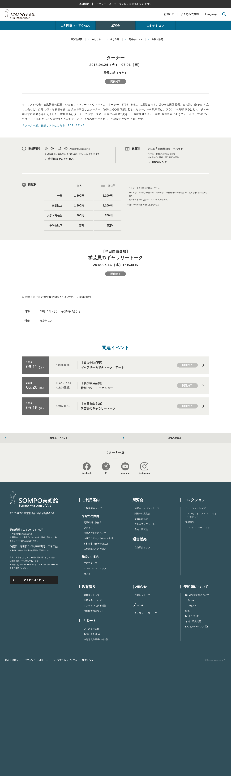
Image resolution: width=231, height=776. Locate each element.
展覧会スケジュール (144, 634)
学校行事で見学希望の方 (96, 653)
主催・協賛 (157, 114)
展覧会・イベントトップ (146, 618)
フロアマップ (90, 673)
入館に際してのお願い (95, 658)
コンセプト (191, 715)
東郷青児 (189, 632)
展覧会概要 (76, 114)
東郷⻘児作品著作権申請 (96, 749)
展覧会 (115, 25)
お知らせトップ (142, 704)
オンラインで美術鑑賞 (95, 715)
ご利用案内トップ (93, 618)
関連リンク (87, 770)
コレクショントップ (195, 618)
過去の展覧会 (141, 639)
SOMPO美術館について (197, 704)
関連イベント (135, 114)
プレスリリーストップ (145, 723)
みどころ (96, 114)
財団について (192, 726)
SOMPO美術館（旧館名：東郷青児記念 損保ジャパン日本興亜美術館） (19, 14)
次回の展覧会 (141, 628)
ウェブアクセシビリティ (65, 770)
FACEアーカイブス (196, 736)
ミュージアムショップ (95, 678)
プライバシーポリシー (36, 770)
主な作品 (114, 114)
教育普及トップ (91, 704)
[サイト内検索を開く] (224, 14)
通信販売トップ (142, 657)
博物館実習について (94, 720)
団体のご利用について (95, 643)
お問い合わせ (92, 744)
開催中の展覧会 (142, 623)
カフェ (87, 683)
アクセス (88, 637)
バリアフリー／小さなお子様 (98, 648)
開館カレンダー (160, 237)
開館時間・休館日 (93, 632)
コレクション (155, 25)
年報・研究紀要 (193, 731)
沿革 (187, 720)
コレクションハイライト (197, 637)
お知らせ (169, 14)
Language (211, 14)
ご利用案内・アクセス (75, 25)
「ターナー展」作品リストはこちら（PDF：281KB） (54, 200)
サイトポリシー (13, 770)
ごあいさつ (191, 710)
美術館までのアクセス (61, 233)
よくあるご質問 (190, 14)
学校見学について (93, 710)
